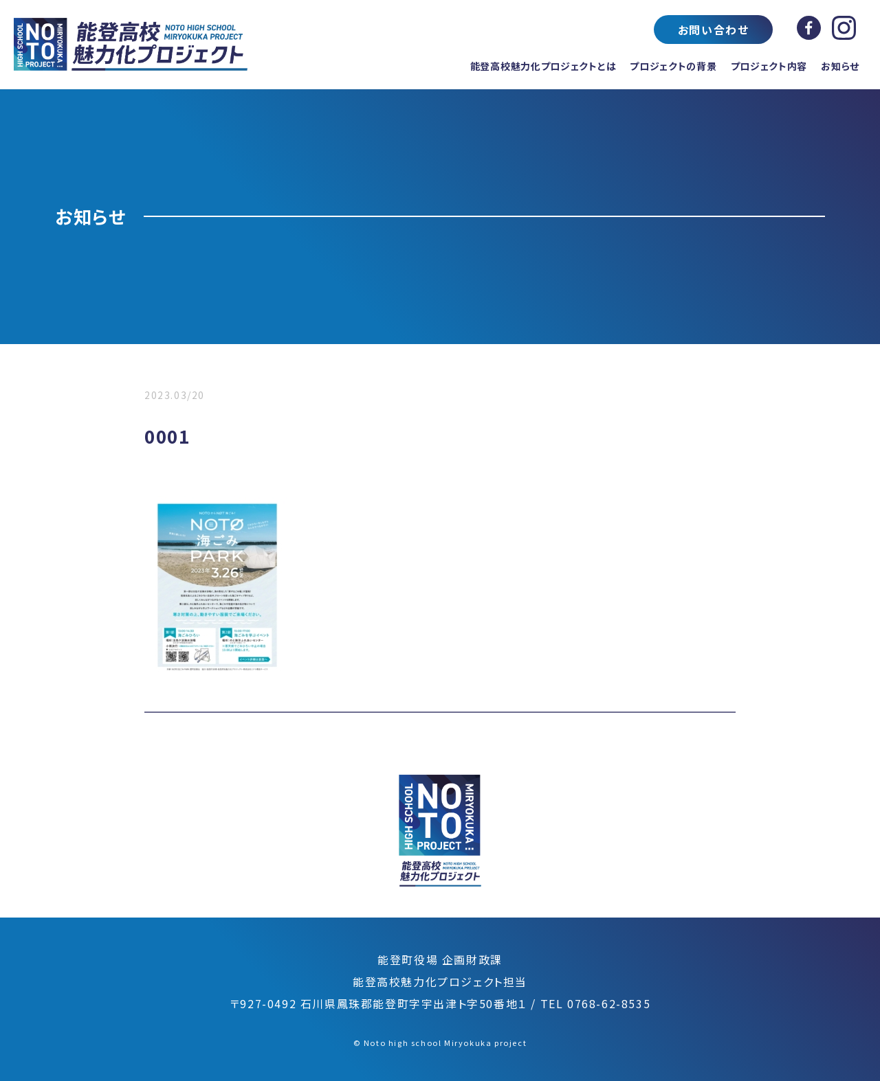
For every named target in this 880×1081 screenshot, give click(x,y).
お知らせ (840, 66)
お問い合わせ (713, 29)
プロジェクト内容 (769, 66)
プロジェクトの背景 (673, 66)
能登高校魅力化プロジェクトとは (543, 66)
